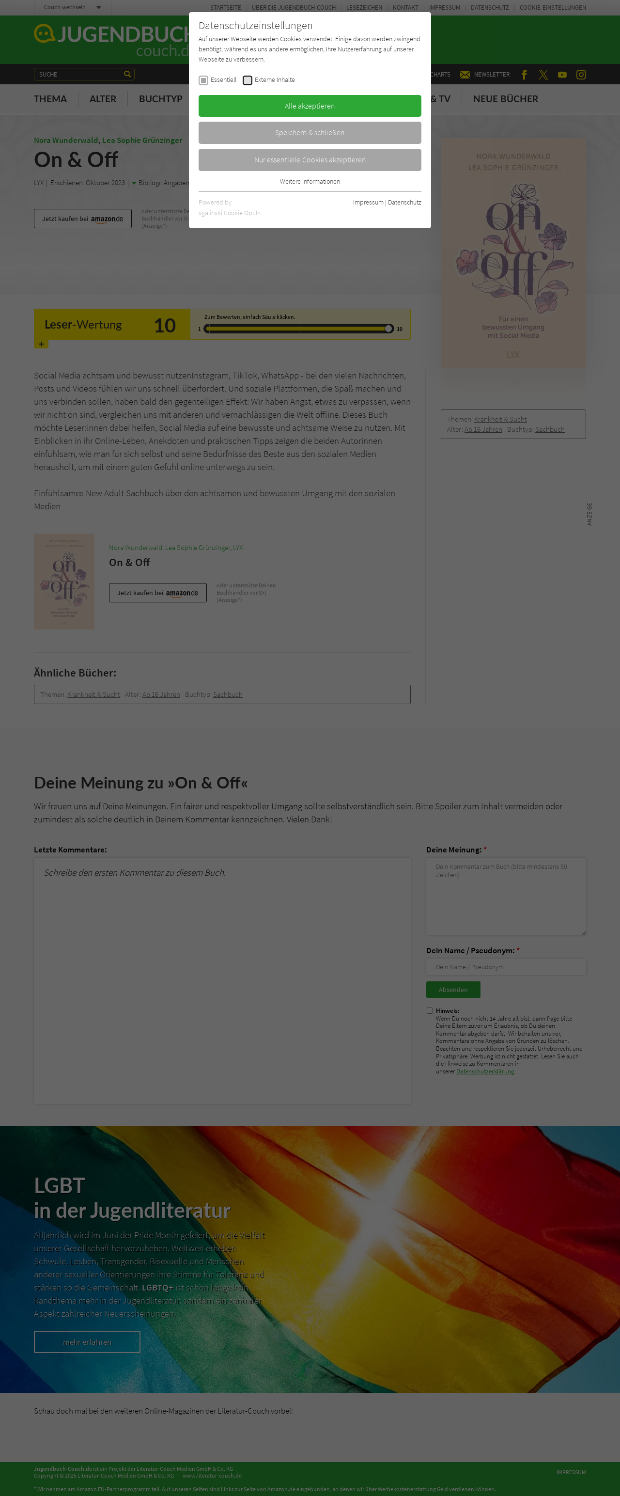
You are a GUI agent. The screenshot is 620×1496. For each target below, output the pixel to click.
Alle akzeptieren (310, 105)
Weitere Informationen (310, 181)
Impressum (368, 202)
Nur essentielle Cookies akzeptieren (310, 159)
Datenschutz (404, 202)
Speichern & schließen (310, 132)
